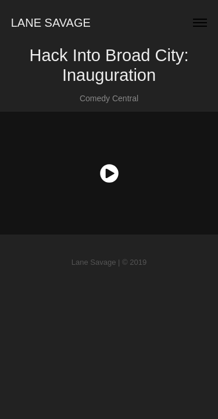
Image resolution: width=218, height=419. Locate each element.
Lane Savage (51, 22)
